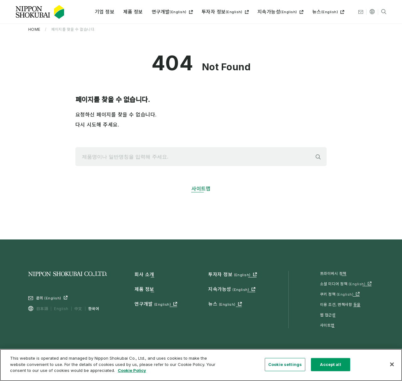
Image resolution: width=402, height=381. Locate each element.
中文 (78, 308)
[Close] (392, 367)
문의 (48, 298)
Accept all (330, 367)
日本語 (42, 308)
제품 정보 (133, 12)
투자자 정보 (222, 12)
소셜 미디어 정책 (342, 284)
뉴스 (325, 12)
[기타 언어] (372, 12)
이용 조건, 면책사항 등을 (340, 304)
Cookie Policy (132, 373)
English (61, 308)
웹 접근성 (327, 315)
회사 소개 (144, 274)
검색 (318, 156)
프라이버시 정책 (333, 273)
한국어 (93, 308)
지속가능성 (277, 12)
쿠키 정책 (336, 294)
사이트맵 (201, 188)
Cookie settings (285, 367)
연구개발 (169, 12)
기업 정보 (104, 12)
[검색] (383, 12)
